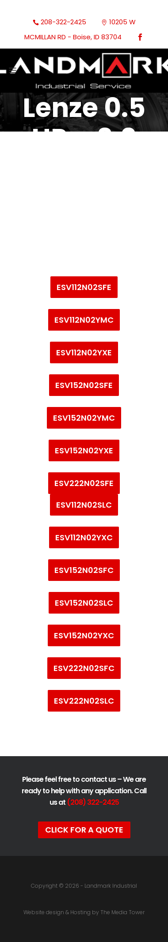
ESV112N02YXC (84, 537)
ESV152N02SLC (84, 602)
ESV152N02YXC (84, 635)
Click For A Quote (84, 829)
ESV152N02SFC (84, 570)
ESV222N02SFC (84, 668)
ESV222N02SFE (84, 483)
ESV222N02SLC (84, 700)
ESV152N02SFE (84, 385)
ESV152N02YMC (84, 417)
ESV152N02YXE (84, 450)
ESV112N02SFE (84, 287)
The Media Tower (122, 912)
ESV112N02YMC (84, 319)
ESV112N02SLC (84, 504)
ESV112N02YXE (84, 352)
